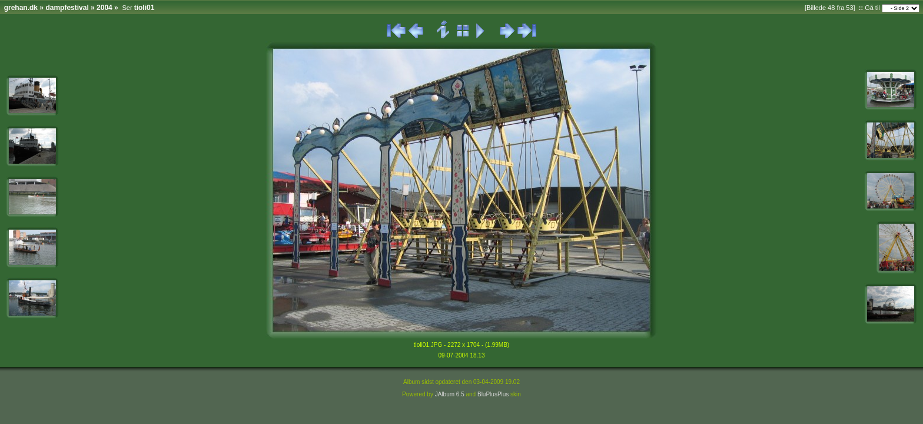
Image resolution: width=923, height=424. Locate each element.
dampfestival (66, 8)
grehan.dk (21, 8)
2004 (104, 8)
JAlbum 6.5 (449, 394)
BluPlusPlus (493, 394)
